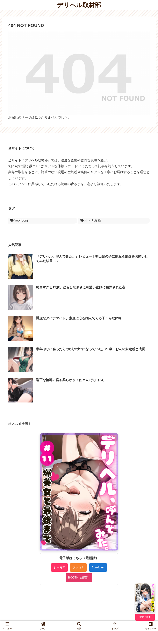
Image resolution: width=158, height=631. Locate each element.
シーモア (59, 567)
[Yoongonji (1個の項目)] (42, 221)
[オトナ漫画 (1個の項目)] (114, 221)
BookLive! (98, 567)
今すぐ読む (145, 617)
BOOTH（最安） (79, 577)
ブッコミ (78, 567)
